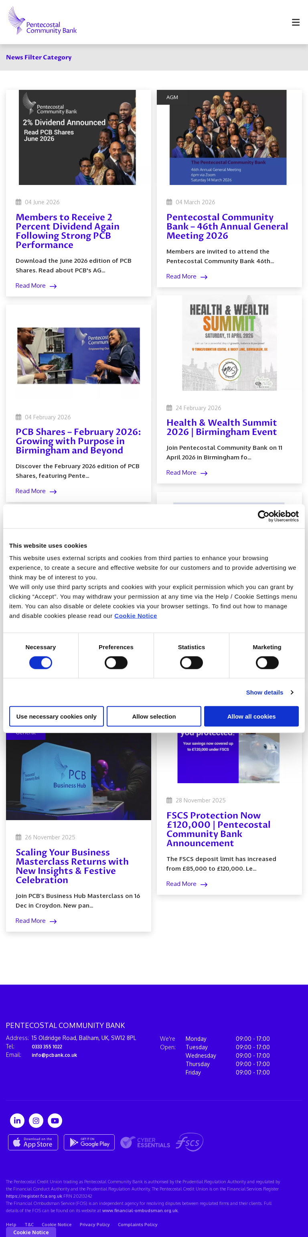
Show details (265, 692)
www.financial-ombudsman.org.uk (140, 1210)
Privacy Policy (95, 1224)
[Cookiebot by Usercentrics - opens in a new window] (264, 516)
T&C (29, 1224)
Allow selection (154, 716)
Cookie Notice (135, 615)
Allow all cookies (251, 716)
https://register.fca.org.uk (34, 1196)
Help (11, 1224)
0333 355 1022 (49, 1046)
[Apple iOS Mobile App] (33, 1142)
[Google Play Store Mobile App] (89, 1142)
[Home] (36, 22)
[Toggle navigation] (296, 22)
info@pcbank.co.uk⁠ (57, 1054)
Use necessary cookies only (56, 716)
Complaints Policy (138, 1224)
